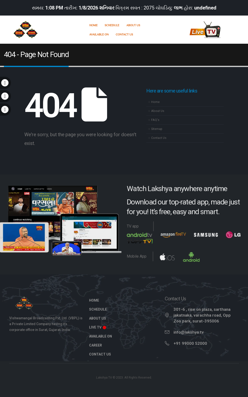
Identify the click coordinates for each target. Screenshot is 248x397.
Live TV (98, 327)
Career (95, 345)
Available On (99, 34)
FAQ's (155, 120)
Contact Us (124, 34)
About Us (133, 25)
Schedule (112, 25)
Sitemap (156, 129)
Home (93, 25)
